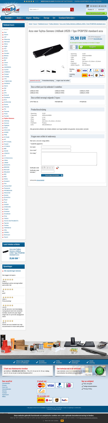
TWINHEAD (7, 228)
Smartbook (7, 214)
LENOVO (6, 153)
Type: (72, 57)
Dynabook (7, 97)
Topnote (6, 223)
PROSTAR (7, 193)
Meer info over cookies (51, 420)
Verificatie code (34, 168)
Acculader (9, 17)
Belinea (6, 55)
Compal (6, 74)
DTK (5, 93)
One (5, 183)
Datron (6, 86)
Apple (5, 46)
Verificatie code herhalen (34, 171)
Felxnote (6, 107)
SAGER (6, 204)
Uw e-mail (33, 150)
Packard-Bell (7, 186)
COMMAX (7, 72)
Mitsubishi (7, 172)
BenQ (5, 58)
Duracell (6, 95)
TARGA (6, 218)
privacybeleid (40, 180)
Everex (6, 104)
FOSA (6, 114)
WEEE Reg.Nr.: (75, 65)
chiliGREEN (7, 67)
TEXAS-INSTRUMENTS (11, 221)
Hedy (5, 134)
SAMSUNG (7, 207)
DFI (5, 90)
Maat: (72, 61)
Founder (6, 116)
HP (5, 139)
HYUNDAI (7, 146)
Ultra (5, 230)
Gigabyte (6, 125)
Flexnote (6, 111)
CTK (5, 79)
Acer (5, 32)
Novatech (7, 181)
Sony (5, 216)
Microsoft (6, 169)
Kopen (93, 47)
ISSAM (6, 151)
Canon (6, 62)
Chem (5, 65)
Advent (6, 34)
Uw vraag (33, 153)
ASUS (6, 51)
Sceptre (6, 209)
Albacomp (7, 39)
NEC (5, 176)
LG (5, 155)
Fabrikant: (74, 63)
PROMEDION (8, 190)
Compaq (6, 76)
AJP (5, 37)
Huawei (6, 144)
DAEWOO (7, 83)
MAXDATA (7, 165)
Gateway (6, 121)
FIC (5, 109)
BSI (5, 60)
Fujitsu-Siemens (9, 118)
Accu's (20, 17)
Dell (5, 88)
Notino (6, 179)
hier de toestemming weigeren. (89, 418)
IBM (5, 148)
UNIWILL (6, 232)
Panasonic (7, 188)
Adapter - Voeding (33, 17)
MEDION (6, 167)
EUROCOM (7, 102)
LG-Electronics (8, 158)
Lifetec (6, 160)
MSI (5, 174)
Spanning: (74, 54)
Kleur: (72, 59)
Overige (46, 17)
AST (5, 48)
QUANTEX (7, 197)
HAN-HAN (7, 130)
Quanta (6, 195)
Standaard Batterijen (67, 17)
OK (62, 420)
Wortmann (7, 235)
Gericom (6, 123)
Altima (6, 44)
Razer (5, 200)
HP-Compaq (7, 142)
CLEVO (6, 69)
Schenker (7, 211)
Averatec (6, 53)
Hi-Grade (6, 137)
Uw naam (33, 147)
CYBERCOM (8, 81)
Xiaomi (6, 237)
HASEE (6, 132)
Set (54, 17)
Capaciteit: (74, 55)
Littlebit (6, 162)
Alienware (7, 41)
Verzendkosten (97, 39)
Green (6, 128)
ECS (5, 100)
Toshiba (6, 225)
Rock (5, 202)
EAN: (32, 125)
